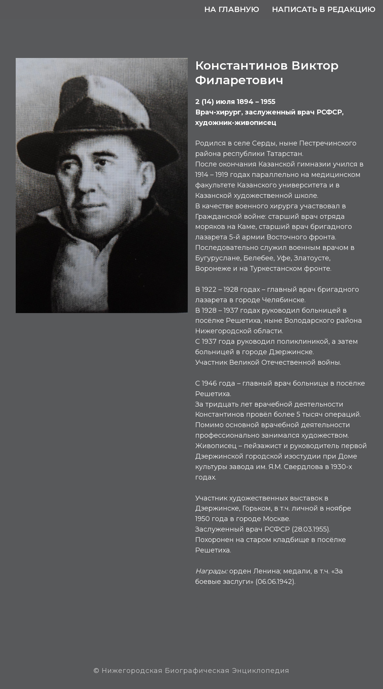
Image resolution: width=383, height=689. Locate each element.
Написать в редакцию (324, 9)
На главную (231, 9)
